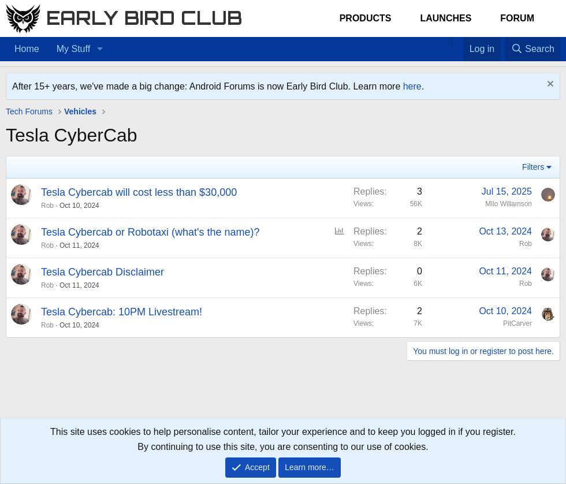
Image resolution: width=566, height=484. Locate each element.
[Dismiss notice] (549, 85)
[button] (99, 49)
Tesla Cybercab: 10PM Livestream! (121, 312)
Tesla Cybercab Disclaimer (102, 272)
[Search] (532, 49)
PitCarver (517, 323)
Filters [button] (533, 167)
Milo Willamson (508, 204)
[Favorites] (458, 41)
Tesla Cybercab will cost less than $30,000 (139, 192)
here (412, 86)
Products (366, 18)
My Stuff (73, 49)
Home (26, 49)
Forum (517, 18)
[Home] (446, 41)
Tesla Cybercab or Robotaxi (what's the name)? (150, 232)
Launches (445, 18)
